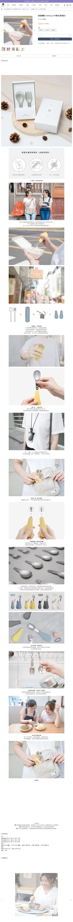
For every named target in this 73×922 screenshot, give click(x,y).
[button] (34, 30)
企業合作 (22, 898)
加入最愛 (41, 43)
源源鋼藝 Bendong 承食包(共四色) (35, 882)
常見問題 (9, 904)
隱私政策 (20, 904)
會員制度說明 (15, 898)
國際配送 (9, 898)
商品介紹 (19, 56)
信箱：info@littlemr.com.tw (7, 912)
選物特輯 (21, 5)
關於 (8, 5)
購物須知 (3, 904)
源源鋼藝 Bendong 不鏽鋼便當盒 (12, 882)
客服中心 (14, 904)
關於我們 (3, 898)
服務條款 (26, 904)
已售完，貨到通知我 (55, 39)
